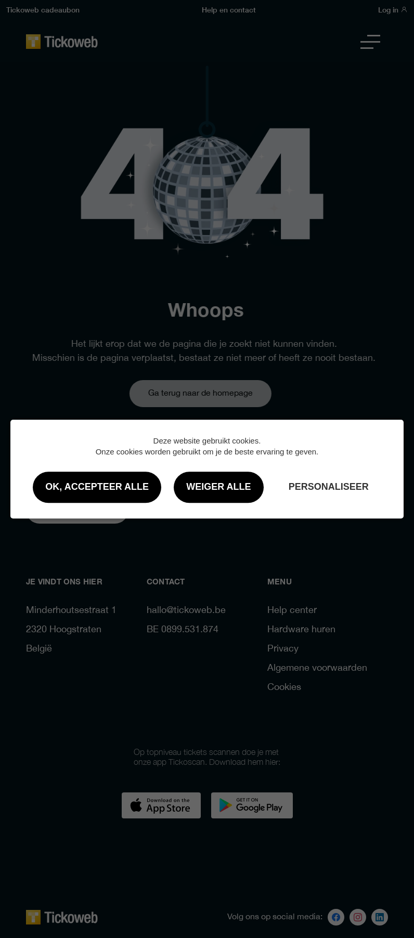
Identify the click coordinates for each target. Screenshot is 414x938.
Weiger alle (218, 486)
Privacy (283, 649)
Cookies (284, 688)
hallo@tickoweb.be (186, 611)
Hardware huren (301, 630)
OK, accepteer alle (97, 486)
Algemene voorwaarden (317, 668)
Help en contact (229, 9)
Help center (292, 611)
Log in (393, 9)
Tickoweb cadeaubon (43, 9)
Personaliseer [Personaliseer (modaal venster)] (329, 486)
